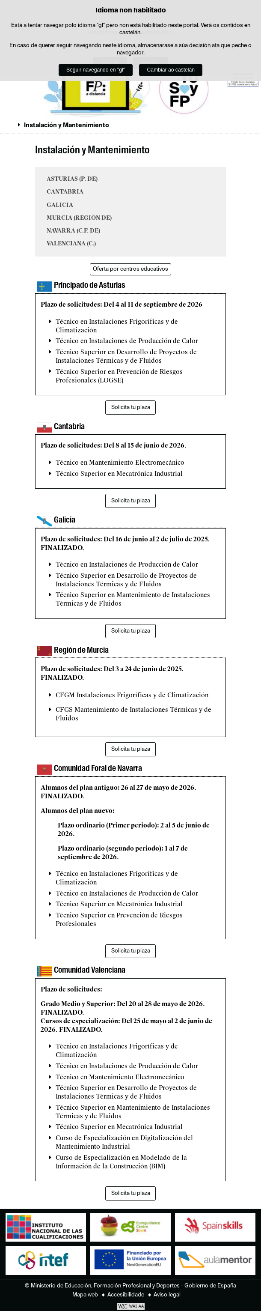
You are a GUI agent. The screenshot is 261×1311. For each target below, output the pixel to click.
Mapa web (85, 1295)
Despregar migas (10, 125)
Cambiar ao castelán (171, 70)
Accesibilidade (125, 1295)
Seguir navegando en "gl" (95, 70)
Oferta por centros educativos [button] (130, 269)
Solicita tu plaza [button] (130, 407)
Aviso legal (167, 1295)
